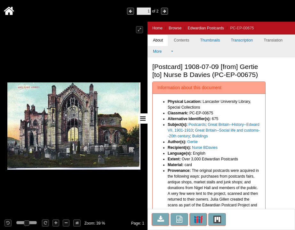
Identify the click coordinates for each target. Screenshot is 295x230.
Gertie (192, 142)
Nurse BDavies (205, 147)
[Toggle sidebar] (143, 118)
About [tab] (158, 40)
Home (157, 28)
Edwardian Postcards (206, 28)
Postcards (196, 124)
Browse (175, 28)
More (161, 51)
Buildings (200, 136)
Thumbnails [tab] (210, 40)
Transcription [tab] (242, 40)
